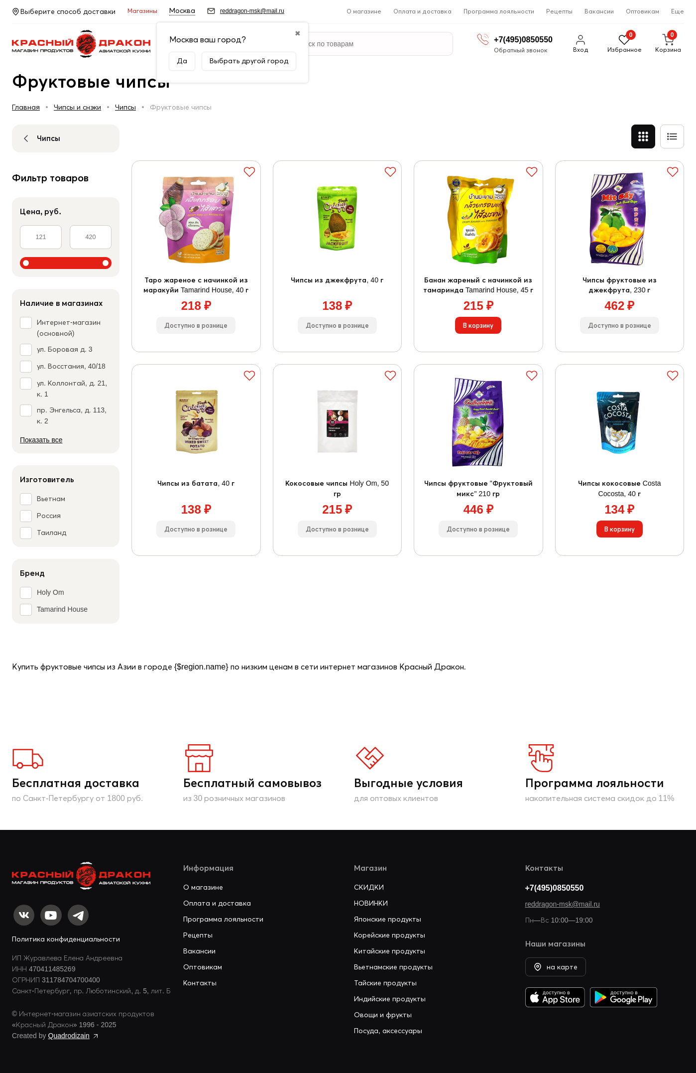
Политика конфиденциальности (66, 939)
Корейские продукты (389, 932)
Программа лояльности (499, 11)
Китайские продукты (389, 947)
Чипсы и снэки (77, 107)
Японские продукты (387, 916)
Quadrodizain (69, 1035)
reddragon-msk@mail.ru (562, 901)
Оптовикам (642, 11)
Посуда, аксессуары (388, 1027)
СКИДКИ (369, 884)
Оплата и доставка (422, 11)
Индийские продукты (390, 995)
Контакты (200, 979)
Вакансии (599, 11)
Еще (677, 11)
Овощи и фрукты (383, 1011)
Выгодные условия (408, 783)
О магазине (364, 11)
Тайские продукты (385, 979)
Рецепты (559, 11)
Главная (26, 107)
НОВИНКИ (371, 900)
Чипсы (125, 107)
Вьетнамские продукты (393, 963)
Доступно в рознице (196, 331)
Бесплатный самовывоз (252, 783)
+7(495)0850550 (554, 885)
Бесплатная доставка (75, 783)
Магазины (142, 10)
